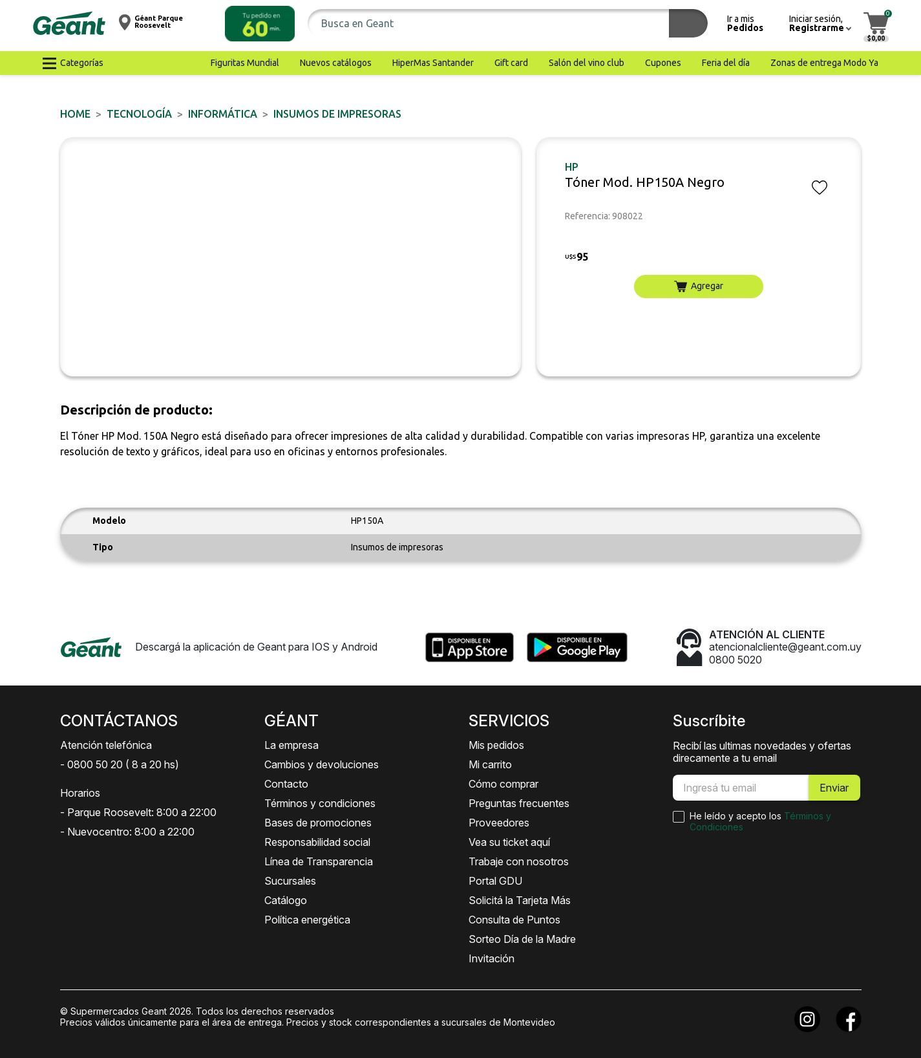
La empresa (291, 745)
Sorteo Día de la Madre (522, 939)
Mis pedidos (496, 745)
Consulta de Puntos (514, 919)
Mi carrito (490, 764)
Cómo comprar (503, 784)
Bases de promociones (318, 822)
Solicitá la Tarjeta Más (520, 900)
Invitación (491, 958)
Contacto (286, 784)
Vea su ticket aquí (509, 842)
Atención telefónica (106, 745)
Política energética (307, 919)
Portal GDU (495, 881)
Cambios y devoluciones (321, 764)
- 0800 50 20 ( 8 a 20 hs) (119, 764)
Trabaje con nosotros (519, 861)
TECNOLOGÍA (139, 114)
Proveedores (499, 822)
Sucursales (290, 881)
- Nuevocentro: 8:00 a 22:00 (127, 831)
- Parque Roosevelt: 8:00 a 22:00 (138, 812)
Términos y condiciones (320, 803)
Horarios (80, 793)
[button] (260, 23)
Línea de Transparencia (318, 861)
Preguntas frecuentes (519, 803)
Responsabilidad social (317, 842)
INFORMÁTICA (222, 114)
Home (75, 114)
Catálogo (285, 900)
